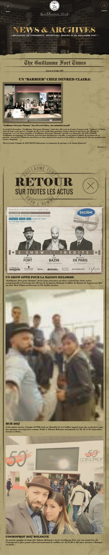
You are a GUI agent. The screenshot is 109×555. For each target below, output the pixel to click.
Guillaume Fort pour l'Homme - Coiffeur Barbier (54, 6)
